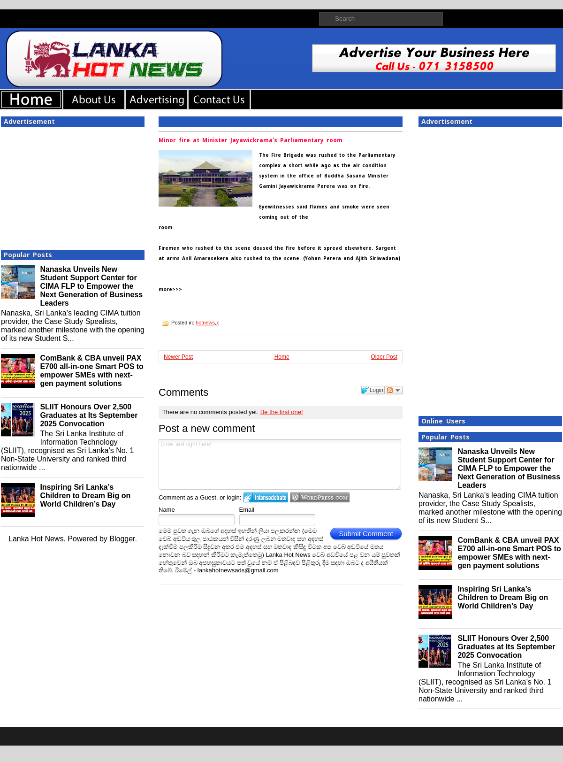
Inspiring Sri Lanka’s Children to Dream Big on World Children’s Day (85, 495)
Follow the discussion (394, 390)
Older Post (384, 357)
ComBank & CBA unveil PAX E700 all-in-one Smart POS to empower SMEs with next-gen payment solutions (92, 370)
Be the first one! (281, 412)
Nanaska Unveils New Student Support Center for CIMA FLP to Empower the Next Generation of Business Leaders (91, 286)
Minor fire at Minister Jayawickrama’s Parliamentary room (250, 140)
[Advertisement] (73, 185)
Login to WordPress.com (320, 497)
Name (167, 509)
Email (247, 509)
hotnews (205, 322)
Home (281, 357)
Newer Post (178, 357)
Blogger (122, 539)
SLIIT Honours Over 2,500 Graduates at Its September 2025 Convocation (88, 415)
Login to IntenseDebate (265, 497)
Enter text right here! (280, 464)
